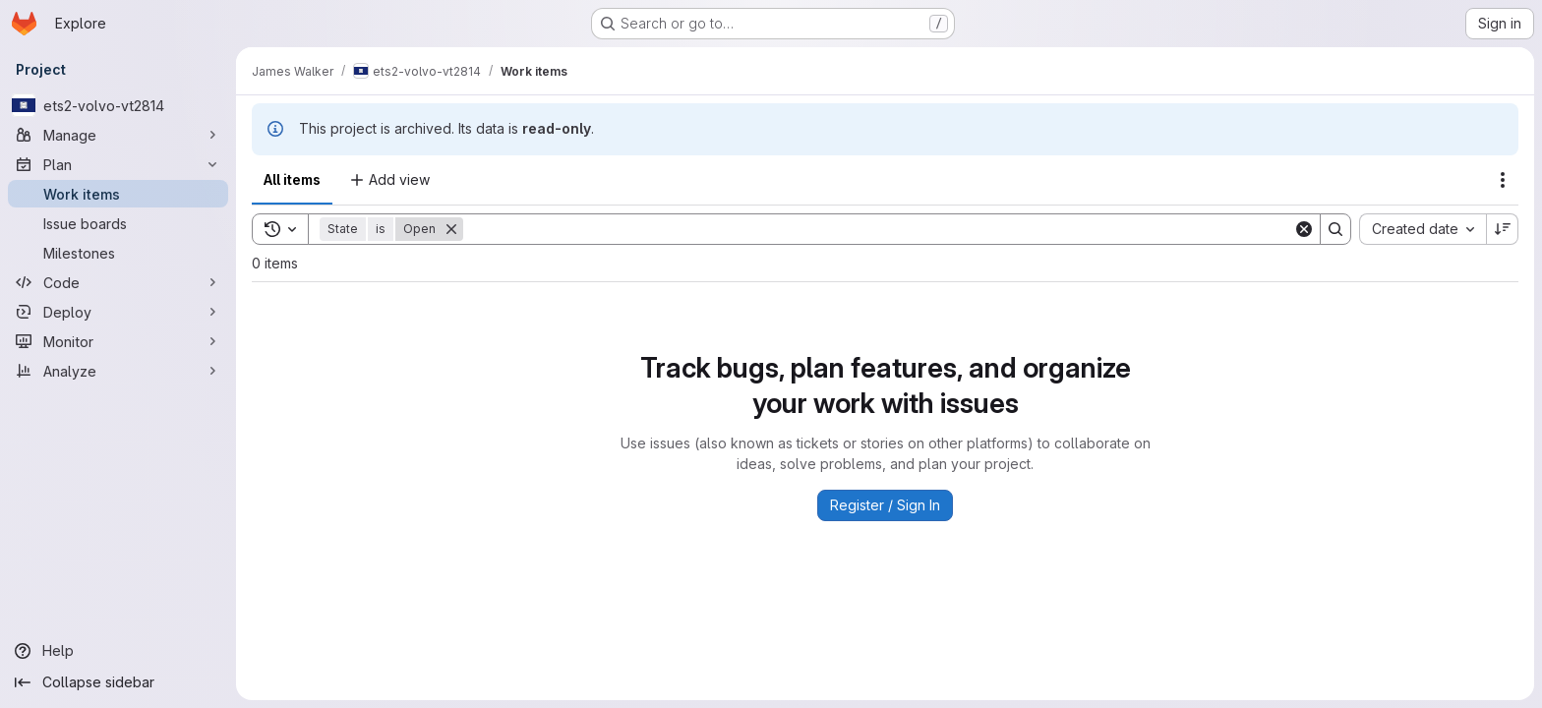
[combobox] (1422, 229)
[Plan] (118, 164)
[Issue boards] (118, 223)
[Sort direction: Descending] (1502, 229)
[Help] (118, 651)
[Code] (118, 282)
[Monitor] (118, 341)
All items (292, 179)
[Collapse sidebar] (118, 682)
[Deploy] (118, 311)
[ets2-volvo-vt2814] (118, 105)
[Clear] (1304, 229)
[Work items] (118, 193)
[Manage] (118, 134)
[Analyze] (118, 370)
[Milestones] (118, 252)
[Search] (878, 229)
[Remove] (451, 229)
